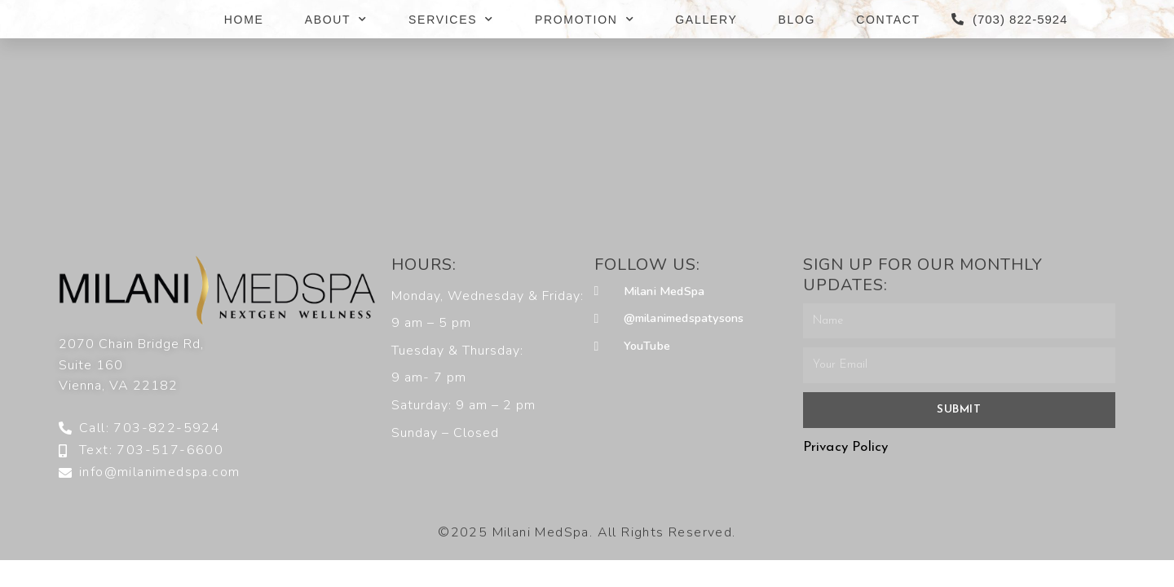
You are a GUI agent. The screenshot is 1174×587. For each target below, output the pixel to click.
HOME (244, 19)
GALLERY (706, 19)
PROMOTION (584, 19)
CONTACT (888, 19)
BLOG (797, 19)
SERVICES (451, 19)
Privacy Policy (846, 447)
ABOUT (336, 19)
